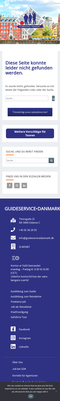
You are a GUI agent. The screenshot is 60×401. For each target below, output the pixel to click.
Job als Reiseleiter (21, 306)
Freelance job (18, 301)
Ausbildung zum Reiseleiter (26, 296)
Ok (30, 396)
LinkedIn (24, 346)
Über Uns (17, 362)
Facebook (24, 329)
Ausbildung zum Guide (23, 291)
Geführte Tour (19, 317)
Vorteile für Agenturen (25, 375)
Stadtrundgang (19, 312)
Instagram (25, 338)
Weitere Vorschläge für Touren (30, 133)
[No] (56, 391)
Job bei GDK (19, 369)
